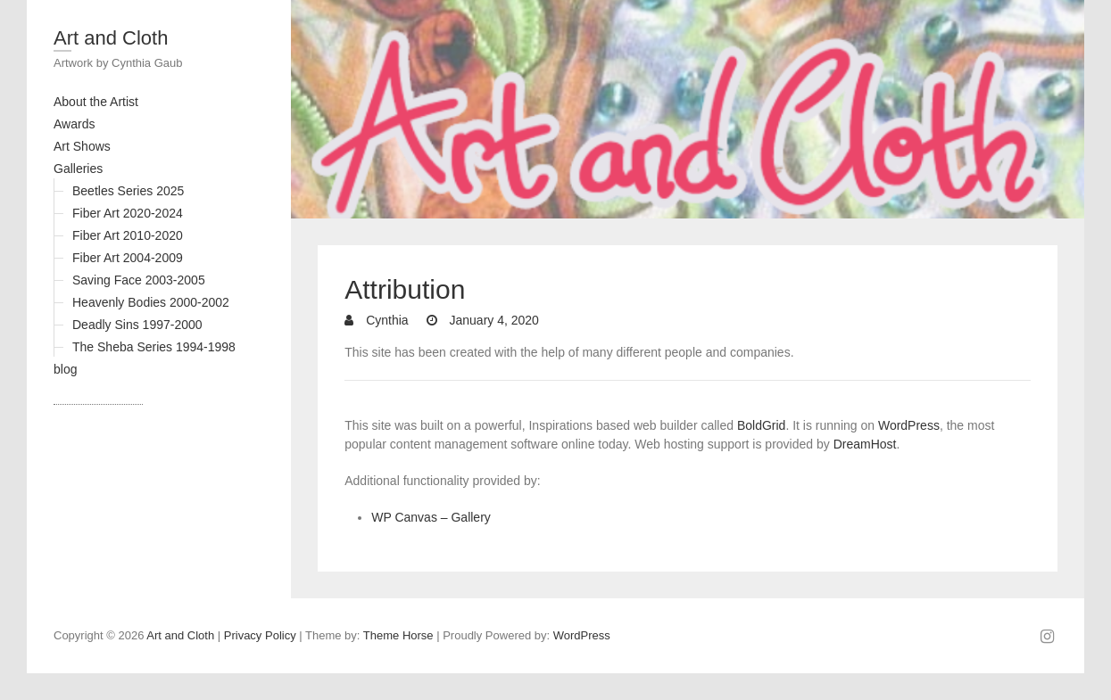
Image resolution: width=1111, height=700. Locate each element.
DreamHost (865, 444)
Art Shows (82, 146)
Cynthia (385, 320)
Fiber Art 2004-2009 (127, 258)
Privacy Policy (260, 635)
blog (65, 369)
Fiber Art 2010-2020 (127, 235)
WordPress (909, 425)
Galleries (78, 168)
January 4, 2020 (492, 320)
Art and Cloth (111, 38)
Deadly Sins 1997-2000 (137, 324)
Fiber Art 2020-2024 (127, 213)
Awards (74, 124)
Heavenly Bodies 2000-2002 (150, 302)
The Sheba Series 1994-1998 (154, 347)
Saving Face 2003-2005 (138, 280)
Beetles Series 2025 (128, 191)
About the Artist (96, 102)
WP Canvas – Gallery (431, 517)
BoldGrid (761, 425)
